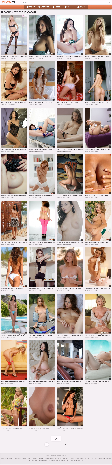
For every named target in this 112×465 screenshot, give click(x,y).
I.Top (8, 2)
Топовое (69, 7)
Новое (56, 7)
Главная (30, 7)
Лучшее (81, 7)
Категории (43, 7)
